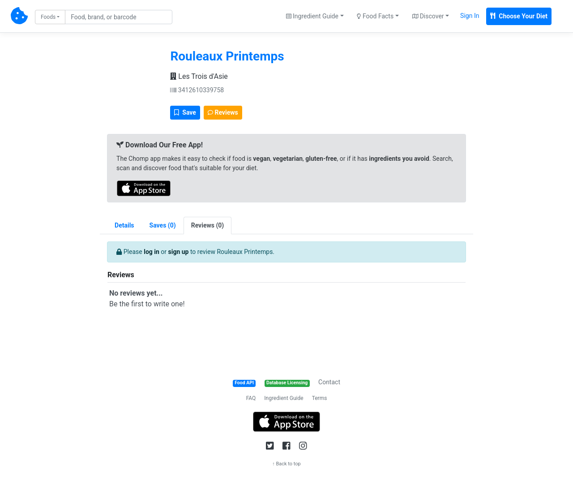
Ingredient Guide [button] (312, 16)
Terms (319, 398)
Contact (329, 382)
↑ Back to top (286, 464)
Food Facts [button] (375, 16)
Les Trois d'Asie (198, 76)
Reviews (223, 112)
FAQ (251, 398)
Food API (244, 383)
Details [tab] (124, 225)
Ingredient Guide (283, 398)
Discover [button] (428, 16)
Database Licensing (287, 383)
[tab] (163, 225)
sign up (178, 251)
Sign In (469, 15)
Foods (48, 17)
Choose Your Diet (518, 16)
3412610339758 (197, 90)
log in (151, 251)
